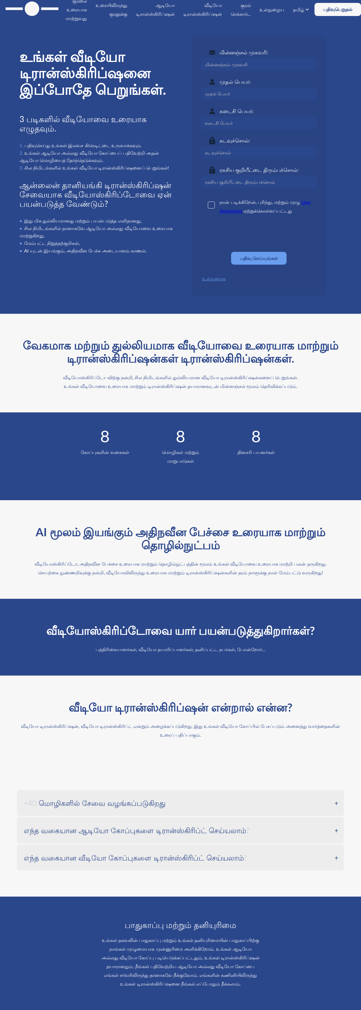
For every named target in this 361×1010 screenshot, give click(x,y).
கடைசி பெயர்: (236, 111)
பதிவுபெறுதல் (337, 9)
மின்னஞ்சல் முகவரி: (243, 52)
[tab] (180, 803)
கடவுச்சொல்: (234, 140)
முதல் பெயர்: (235, 82)
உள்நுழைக (214, 278)
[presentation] (245, 233)
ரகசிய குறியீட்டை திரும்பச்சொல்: (259, 170)
